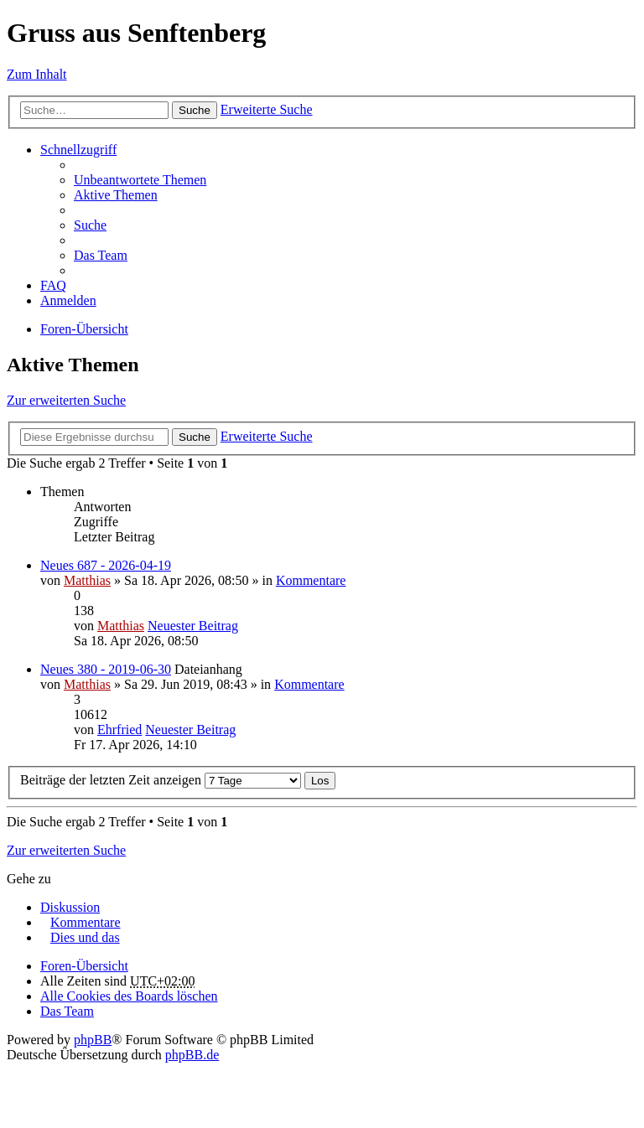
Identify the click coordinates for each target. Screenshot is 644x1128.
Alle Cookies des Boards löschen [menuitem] (129, 996)
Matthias (87, 580)
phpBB (93, 1039)
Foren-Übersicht (84, 329)
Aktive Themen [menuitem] (116, 195)
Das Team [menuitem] (100, 255)
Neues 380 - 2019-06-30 (105, 669)
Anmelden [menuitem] (68, 300)
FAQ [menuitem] (53, 285)
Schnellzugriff (78, 149)
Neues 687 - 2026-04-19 (105, 565)
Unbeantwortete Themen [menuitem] (140, 180)
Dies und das (85, 937)
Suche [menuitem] (90, 225)
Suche (194, 110)
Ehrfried (119, 729)
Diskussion (70, 907)
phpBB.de (192, 1055)
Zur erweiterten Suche (66, 400)
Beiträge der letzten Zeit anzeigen (160, 780)
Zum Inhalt (37, 74)
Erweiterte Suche (267, 109)
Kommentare (311, 580)
